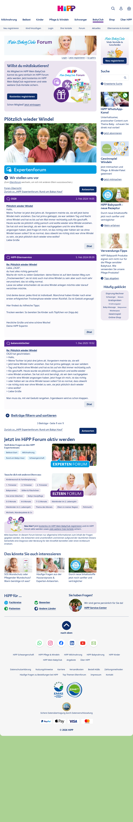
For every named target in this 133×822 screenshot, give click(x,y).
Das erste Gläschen (14, 496)
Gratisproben (114, 300)
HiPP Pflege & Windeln (48, 654)
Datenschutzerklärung (20, 669)
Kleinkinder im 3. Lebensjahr (18, 507)
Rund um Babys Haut (15, 458)
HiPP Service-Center (95, 607)
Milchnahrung (28, 452)
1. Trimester (11, 485)
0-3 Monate (11, 501)
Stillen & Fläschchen (30, 490)
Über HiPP (85, 660)
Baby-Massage (109, 307)
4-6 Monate (26, 501)
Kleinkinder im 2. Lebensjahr (64, 501)
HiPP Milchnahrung (73, 654)
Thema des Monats (44, 507)
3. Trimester (42, 485)
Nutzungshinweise (44, 669)
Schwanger (111, 297)
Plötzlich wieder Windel (19, 206)
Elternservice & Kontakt (118, 28)
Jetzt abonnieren (113, 133)
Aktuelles (96, 28)
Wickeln (120, 297)
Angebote (71, 660)
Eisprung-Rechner (115, 293)
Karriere (61, 669)
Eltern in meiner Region (67, 507)
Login (50, 28)
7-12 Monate (41, 501)
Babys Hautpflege (35, 496)
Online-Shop (115, 317)
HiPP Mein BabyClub (52, 660)
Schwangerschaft (36, 458)
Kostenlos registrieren (22, 96)
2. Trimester (27, 485)
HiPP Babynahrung (95, 654)
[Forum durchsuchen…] (115, 78)
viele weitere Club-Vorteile (61, 529)
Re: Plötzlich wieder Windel (21, 264)
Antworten (88, 189)
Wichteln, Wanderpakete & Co (19, 512)
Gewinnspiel (115, 313)
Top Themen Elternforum (74, 674)
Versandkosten (77, 669)
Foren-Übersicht (13, 188)
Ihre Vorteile (66, 28)
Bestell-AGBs (94, 669)
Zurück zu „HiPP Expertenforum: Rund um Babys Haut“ (33, 191)
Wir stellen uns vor (24, 178)
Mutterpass (115, 310)
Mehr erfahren (112, 225)
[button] (113, 8)
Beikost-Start (11, 452)
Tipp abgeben (111, 278)
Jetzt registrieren (77, 57)
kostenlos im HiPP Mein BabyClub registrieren (60, 526)
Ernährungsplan (115, 304)
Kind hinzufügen (33, 28)
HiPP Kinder (114, 654)
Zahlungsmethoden (113, 669)
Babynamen (11, 490)
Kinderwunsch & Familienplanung (20, 479)
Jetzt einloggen (33, 104)
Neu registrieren (11, 28)
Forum (82, 28)
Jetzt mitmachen (113, 179)
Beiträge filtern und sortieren (33, 415)
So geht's (91, 57)
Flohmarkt (87, 507)
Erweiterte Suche (113, 83)
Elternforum (15, 182)
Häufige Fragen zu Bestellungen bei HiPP (39, 674)
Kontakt (109, 674)
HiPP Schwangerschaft (23, 654)
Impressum (96, 674)
